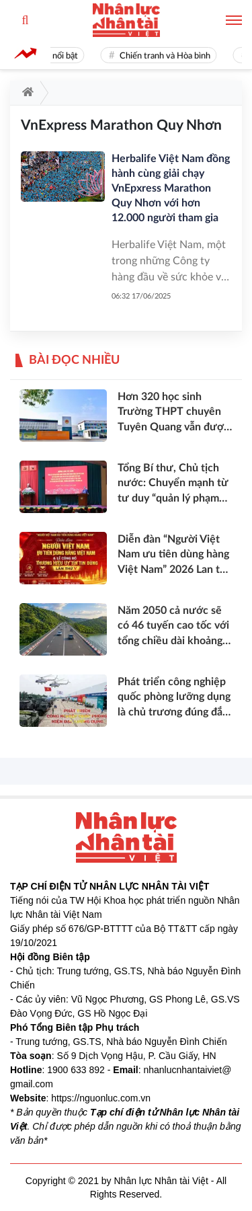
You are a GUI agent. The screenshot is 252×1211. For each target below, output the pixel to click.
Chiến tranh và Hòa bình (168, 56)
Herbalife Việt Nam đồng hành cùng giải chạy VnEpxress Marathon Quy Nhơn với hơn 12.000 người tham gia (171, 188)
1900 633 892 (76, 1069)
